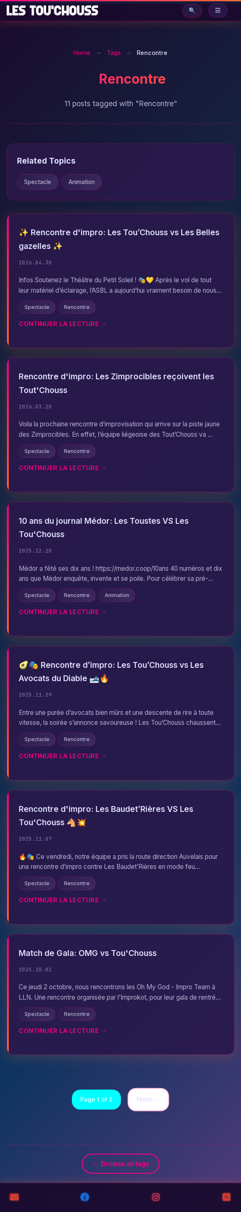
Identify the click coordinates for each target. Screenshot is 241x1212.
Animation (82, 182)
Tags (114, 52)
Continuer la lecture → (63, 323)
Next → (148, 1099)
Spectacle (37, 182)
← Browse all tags (121, 1164)
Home (82, 52)
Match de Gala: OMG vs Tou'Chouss (88, 953)
